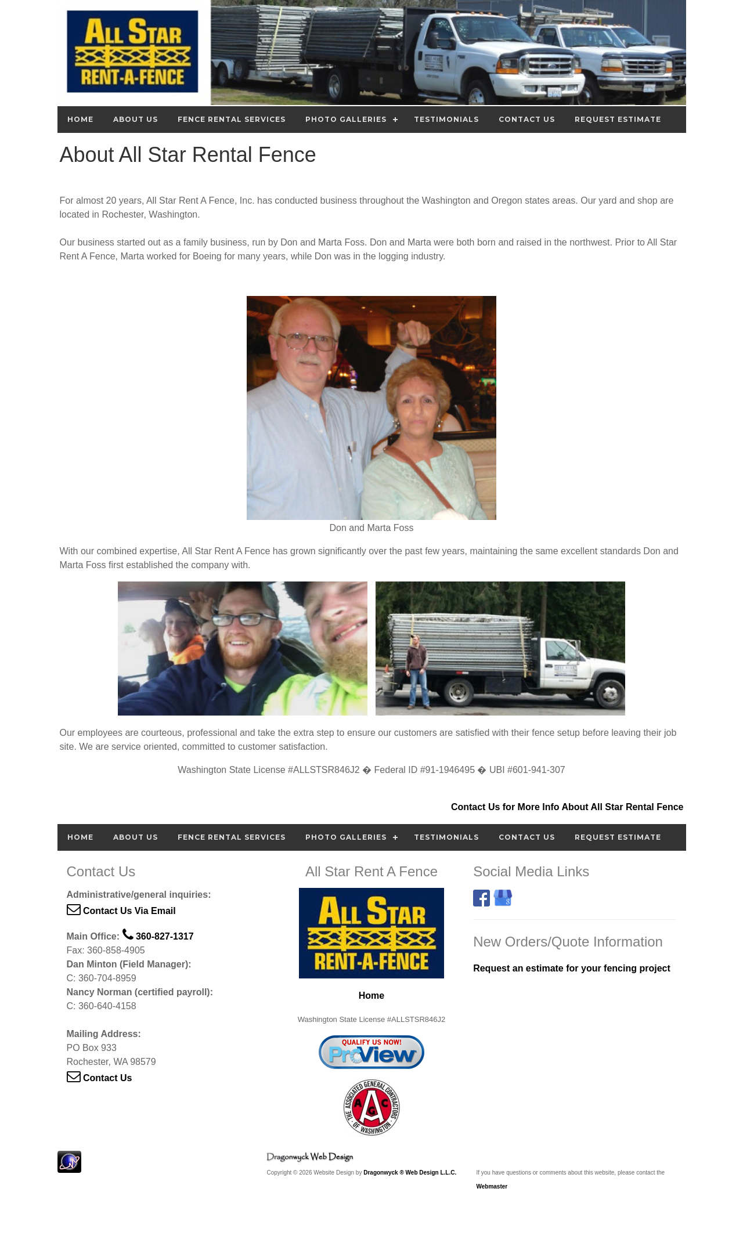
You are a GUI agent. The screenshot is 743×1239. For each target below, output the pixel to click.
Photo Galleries (346, 119)
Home (80, 119)
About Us (135, 119)
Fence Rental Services (232, 119)
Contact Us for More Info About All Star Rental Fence (567, 807)
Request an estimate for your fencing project (571, 968)
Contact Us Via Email (121, 911)
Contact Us (527, 119)
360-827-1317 (158, 936)
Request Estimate (618, 119)
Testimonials (446, 119)
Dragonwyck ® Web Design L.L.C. (409, 1172)
